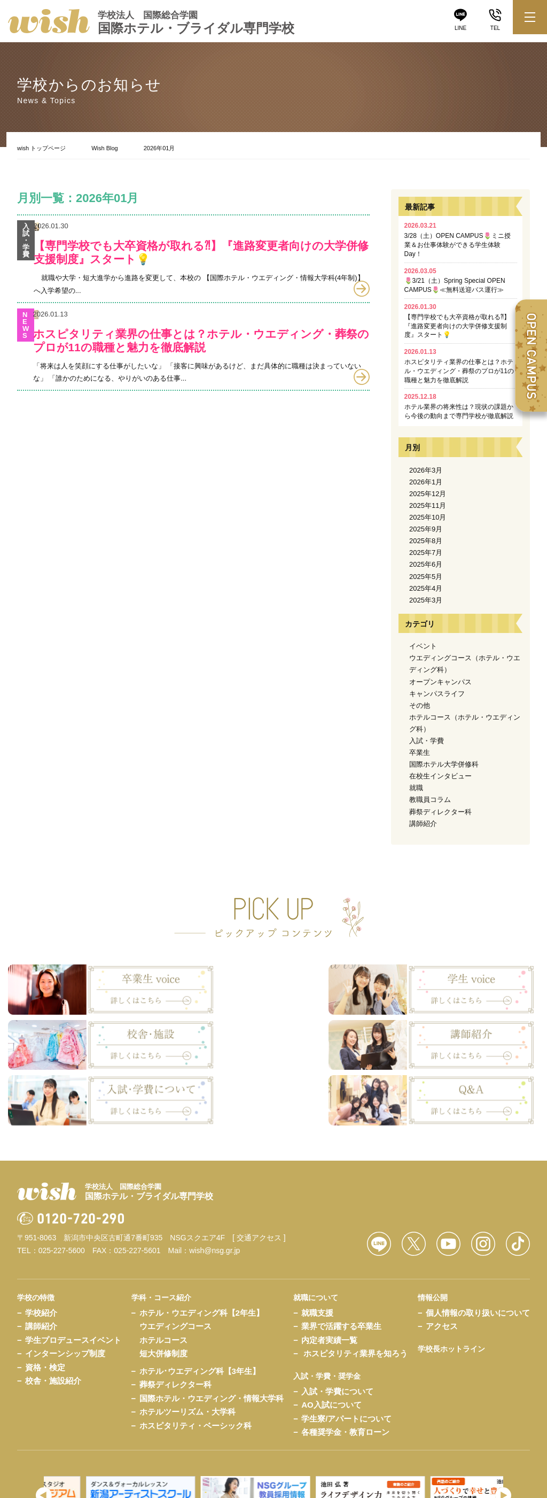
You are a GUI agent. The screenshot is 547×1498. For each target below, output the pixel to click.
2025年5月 (425, 577)
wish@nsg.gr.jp (214, 1179)
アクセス (442, 1255)
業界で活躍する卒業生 (341, 1255)
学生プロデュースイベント (73, 1268)
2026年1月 (425, 482)
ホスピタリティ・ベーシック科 (195, 1354)
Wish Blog (104, 148)
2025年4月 (425, 588)
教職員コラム (430, 800)
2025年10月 (427, 517)
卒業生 (419, 752)
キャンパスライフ (437, 694)
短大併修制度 (163, 1282)
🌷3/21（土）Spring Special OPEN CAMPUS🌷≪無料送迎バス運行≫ (454, 280)
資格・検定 (45, 1296)
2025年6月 (425, 564)
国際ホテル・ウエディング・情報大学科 (211, 1327)
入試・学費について (337, 1320)
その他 (419, 705)
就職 (416, 788)
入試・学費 (426, 741)
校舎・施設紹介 (53, 1310)
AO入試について (331, 1333)
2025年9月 (425, 529)
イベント (423, 646)
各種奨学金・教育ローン (345, 1360)
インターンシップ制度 (65, 1282)
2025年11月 (427, 505)
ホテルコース (163, 1268)
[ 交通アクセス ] (259, 1166)
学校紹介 (41, 1241)
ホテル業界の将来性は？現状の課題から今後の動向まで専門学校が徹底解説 (458, 406)
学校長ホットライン (451, 1277)
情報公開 (433, 1226)
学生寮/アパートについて (346, 1347)
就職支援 (317, 1241)
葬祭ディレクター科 (440, 812)
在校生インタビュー (440, 776)
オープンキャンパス (440, 682)
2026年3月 (425, 470)
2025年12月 (427, 494)
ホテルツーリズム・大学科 (187, 1341)
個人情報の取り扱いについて (478, 1241)
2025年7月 (425, 553)
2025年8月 (425, 541)
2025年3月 (425, 600)
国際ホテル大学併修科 (444, 764)
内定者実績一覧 (329, 1268)
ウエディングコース (175, 1255)
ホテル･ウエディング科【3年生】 (199, 1299)
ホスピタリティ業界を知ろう (355, 1282)
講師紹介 (423, 824)
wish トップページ (41, 148)
